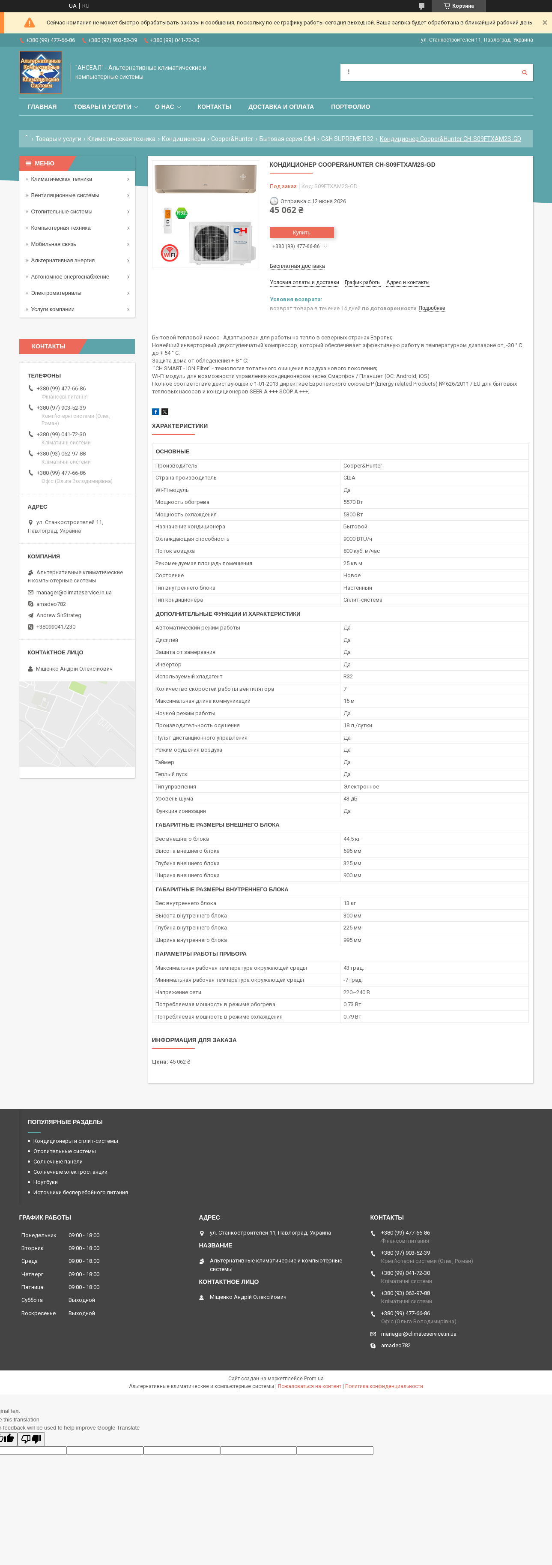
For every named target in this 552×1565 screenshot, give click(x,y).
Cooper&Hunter (232, 138)
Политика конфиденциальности (384, 1386)
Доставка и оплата (281, 106)
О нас (164, 106)
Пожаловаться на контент (309, 1386)
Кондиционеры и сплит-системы (75, 1141)
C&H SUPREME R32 (347, 138)
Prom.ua (314, 1379)
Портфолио (350, 106)
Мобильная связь (53, 244)
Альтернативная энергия (63, 260)
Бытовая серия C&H (287, 138)
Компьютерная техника (61, 228)
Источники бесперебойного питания (80, 1192)
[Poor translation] (31, 1439)
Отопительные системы (61, 211)
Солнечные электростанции (70, 1172)
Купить (301, 232)
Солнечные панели (58, 1161)
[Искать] (524, 72)
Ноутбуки (45, 1182)
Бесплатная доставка (297, 266)
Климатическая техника (121, 138)
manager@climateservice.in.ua (74, 592)
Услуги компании (53, 309)
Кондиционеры (183, 138)
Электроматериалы (56, 293)
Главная (42, 106)
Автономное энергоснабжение (70, 276)
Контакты (214, 106)
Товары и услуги (102, 106)
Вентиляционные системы (65, 195)
